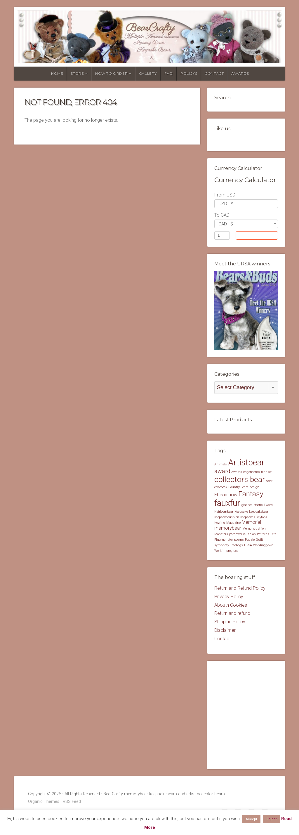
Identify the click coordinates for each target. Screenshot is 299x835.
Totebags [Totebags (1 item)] (236, 546)
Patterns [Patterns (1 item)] (263, 535)
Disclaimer (225, 631)
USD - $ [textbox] (225, 203)
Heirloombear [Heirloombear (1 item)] (223, 512)
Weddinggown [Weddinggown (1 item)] (263, 546)
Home (57, 73)
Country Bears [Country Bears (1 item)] (238, 488)
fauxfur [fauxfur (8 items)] (227, 504)
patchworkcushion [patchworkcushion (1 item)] (242, 535)
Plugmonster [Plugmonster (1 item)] (223, 540)
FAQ (168, 73)
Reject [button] (272, 819)
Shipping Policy (229, 622)
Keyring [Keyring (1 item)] (219, 524)
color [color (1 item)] (269, 481)
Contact (214, 73)
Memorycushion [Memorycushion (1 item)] (254, 529)
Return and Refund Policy (239, 589)
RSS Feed (72, 802)
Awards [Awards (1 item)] (236, 473)
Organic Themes (43, 802)
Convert (262, 235)
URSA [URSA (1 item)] (248, 546)
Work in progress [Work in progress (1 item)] (226, 551)
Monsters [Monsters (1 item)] (221, 535)
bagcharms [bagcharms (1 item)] (251, 473)
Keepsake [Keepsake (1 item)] (241, 512)
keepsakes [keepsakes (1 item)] (247, 518)
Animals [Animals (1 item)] (220, 465)
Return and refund (232, 614)
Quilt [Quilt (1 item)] (259, 540)
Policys (188, 73)
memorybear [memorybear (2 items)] (227, 528)
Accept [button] (251, 819)
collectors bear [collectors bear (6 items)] (239, 479)
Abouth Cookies (230, 605)
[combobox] (246, 203)
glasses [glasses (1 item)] (247, 505)
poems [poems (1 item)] (239, 540)
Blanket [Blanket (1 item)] (266, 473)
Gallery (148, 73)
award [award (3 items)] (222, 472)
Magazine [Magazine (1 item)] (233, 524)
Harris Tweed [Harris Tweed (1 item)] (263, 505)
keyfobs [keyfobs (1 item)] (261, 518)
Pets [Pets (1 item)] (273, 535)
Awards (240, 73)
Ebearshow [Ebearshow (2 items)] (225, 495)
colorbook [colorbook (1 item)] (220, 488)
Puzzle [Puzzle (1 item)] (250, 540)
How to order (111, 73)
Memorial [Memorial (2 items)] (251, 523)
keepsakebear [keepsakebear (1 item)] (258, 512)
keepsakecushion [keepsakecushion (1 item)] (226, 518)
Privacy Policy (228, 597)
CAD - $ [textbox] (225, 224)
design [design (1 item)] (254, 488)
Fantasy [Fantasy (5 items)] (251, 494)
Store (77, 73)
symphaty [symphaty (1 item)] (221, 546)
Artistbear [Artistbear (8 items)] (246, 463)
